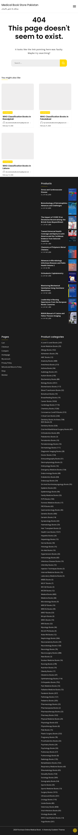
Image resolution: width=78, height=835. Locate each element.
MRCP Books (46, 613)
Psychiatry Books (47, 744)
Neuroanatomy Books (49, 642)
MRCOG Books (46, 609)
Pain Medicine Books (49, 686)
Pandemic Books (47, 693)
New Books (45, 656)
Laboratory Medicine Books (51, 576)
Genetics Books (47, 514)
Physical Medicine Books (50, 719)
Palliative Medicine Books (50, 689)
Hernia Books (46, 543)
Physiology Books (48, 722)
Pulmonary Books (48, 752)
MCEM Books (46, 591)
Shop (3, 371)
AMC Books (45, 357)
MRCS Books (46, 620)
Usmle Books (46, 803)
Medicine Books (47, 598)
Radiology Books (47, 759)
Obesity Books (46, 671)
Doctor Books (46, 455)
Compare (5, 351)
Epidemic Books (47, 488)
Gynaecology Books (48, 521)
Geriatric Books (47, 517)
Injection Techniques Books (51, 569)
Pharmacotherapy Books (50, 711)
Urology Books (47, 799)
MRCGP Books (46, 605)
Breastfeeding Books (49, 397)
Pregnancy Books (47, 737)
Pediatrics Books (47, 700)
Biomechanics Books (49, 386)
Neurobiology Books (49, 646)
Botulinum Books (47, 394)
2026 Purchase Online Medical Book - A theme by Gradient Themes (39, 830)
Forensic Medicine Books (50, 503)
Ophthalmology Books (49, 678)
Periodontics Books (48, 440)
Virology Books (47, 814)
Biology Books (46, 383)
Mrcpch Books (46, 616)
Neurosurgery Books (49, 653)
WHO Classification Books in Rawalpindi (17, 117)
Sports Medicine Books (50, 788)
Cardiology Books (48, 405)
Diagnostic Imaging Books (51, 451)
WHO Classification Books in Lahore (17, 167)
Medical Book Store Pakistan (20, 5)
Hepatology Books (48, 539)
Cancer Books (46, 401)
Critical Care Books (48, 416)
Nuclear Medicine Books (50, 660)
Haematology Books (49, 525)
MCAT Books (46, 583)
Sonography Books (48, 781)
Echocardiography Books (50, 459)
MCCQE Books (46, 587)
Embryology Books (48, 466)
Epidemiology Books (49, 492)
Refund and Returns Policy (12, 367)
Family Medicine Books (49, 495)
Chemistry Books (47, 408)
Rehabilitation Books (49, 763)
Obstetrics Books (47, 675)
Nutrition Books (47, 667)
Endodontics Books (48, 477)
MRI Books (45, 624)
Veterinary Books (47, 807)
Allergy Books (46, 350)
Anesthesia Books (48, 364)
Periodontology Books (49, 444)
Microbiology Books (48, 602)
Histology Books (47, 547)
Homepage (6, 355)
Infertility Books (47, 565)
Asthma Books (46, 368)
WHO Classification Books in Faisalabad (54, 117)
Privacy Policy (7, 363)
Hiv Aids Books (46, 550)
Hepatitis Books (47, 536)
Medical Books (46, 594)
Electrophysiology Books (50, 462)
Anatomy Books (47, 361)
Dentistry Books (47, 426)
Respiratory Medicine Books (51, 766)
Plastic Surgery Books (49, 733)
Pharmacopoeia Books (49, 708)
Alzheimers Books (48, 353)
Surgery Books (46, 792)
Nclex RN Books (47, 635)
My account (6, 359)
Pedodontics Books (48, 437)
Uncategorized (7, 112)
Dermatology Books (48, 448)
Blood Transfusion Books (51, 390)
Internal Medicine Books (50, 572)
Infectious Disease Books (50, 561)
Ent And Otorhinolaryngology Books (55, 484)
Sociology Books (47, 777)
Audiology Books (47, 372)
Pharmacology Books (49, 704)
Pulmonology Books (48, 755)
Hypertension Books (49, 554)
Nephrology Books (48, 638)
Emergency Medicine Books (51, 470)
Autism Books (46, 375)
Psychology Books (48, 748)
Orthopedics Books (48, 682)
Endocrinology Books (49, 473)
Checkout (5, 347)
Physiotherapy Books (49, 726)
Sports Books (46, 785)
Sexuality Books (47, 774)
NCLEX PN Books (47, 631)
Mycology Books (47, 627)
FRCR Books (45, 506)
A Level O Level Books (49, 342)
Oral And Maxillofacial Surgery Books (55, 429)
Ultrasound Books (48, 796)
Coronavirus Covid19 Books (51, 412)
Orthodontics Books (48, 433)
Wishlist (5, 375)
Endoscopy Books (48, 481)
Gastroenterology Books (50, 510)
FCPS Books (45, 499)
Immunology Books (48, 558)
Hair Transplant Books (49, 528)
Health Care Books (48, 532)
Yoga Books (45, 821)
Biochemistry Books (48, 379)
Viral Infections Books (49, 810)
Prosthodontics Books (49, 741)
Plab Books (45, 730)
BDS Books (45, 422)
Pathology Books (47, 697)
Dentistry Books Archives (50, 419)
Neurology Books (48, 649)
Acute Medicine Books (49, 346)
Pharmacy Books (47, 715)
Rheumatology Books (49, 770)
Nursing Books (47, 664)
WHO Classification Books (51, 818)
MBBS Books (46, 580)
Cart (3, 343)
